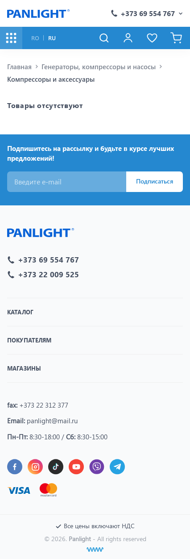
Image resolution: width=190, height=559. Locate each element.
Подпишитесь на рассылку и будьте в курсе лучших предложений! (90, 153)
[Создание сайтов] (95, 549)
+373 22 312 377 (43, 404)
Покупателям (29, 340)
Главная (19, 66)
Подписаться (154, 181)
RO (35, 38)
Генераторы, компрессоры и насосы (98, 66)
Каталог (20, 312)
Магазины (24, 368)
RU (52, 38)
